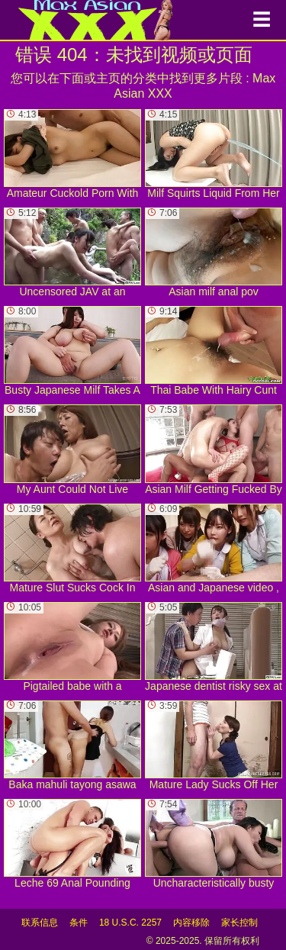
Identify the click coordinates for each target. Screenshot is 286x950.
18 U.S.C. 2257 (130, 922)
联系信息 (39, 922)
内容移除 (191, 922)
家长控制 (239, 922)
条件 (78, 922)
